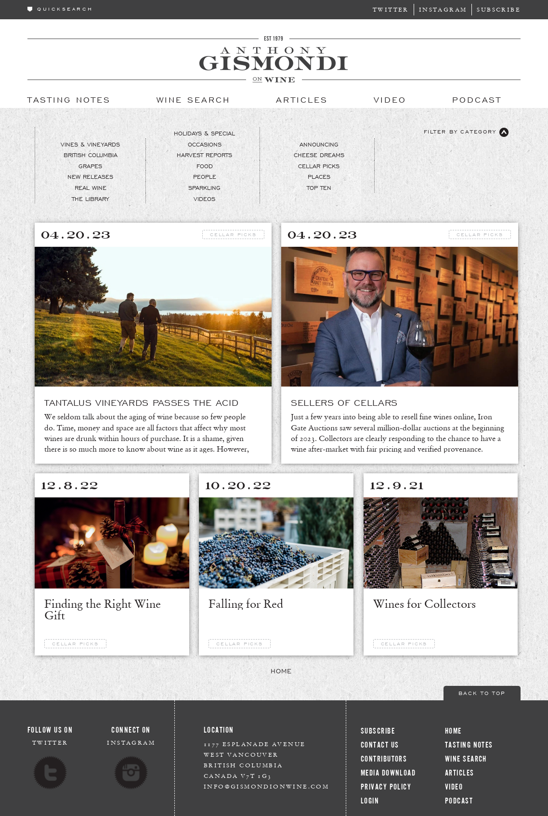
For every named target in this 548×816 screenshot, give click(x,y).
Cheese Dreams (319, 154)
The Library (90, 198)
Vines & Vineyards (90, 144)
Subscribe (499, 9)
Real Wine (90, 187)
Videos (204, 198)
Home (281, 670)
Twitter (391, 9)
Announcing (319, 144)
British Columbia (90, 154)
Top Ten (319, 187)
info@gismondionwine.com (266, 786)
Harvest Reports (204, 154)
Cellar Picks (318, 165)
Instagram (443, 9)
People (204, 176)
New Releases (90, 176)
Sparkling (204, 187)
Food (204, 165)
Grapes (90, 165)
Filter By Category (466, 132)
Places (319, 176)
